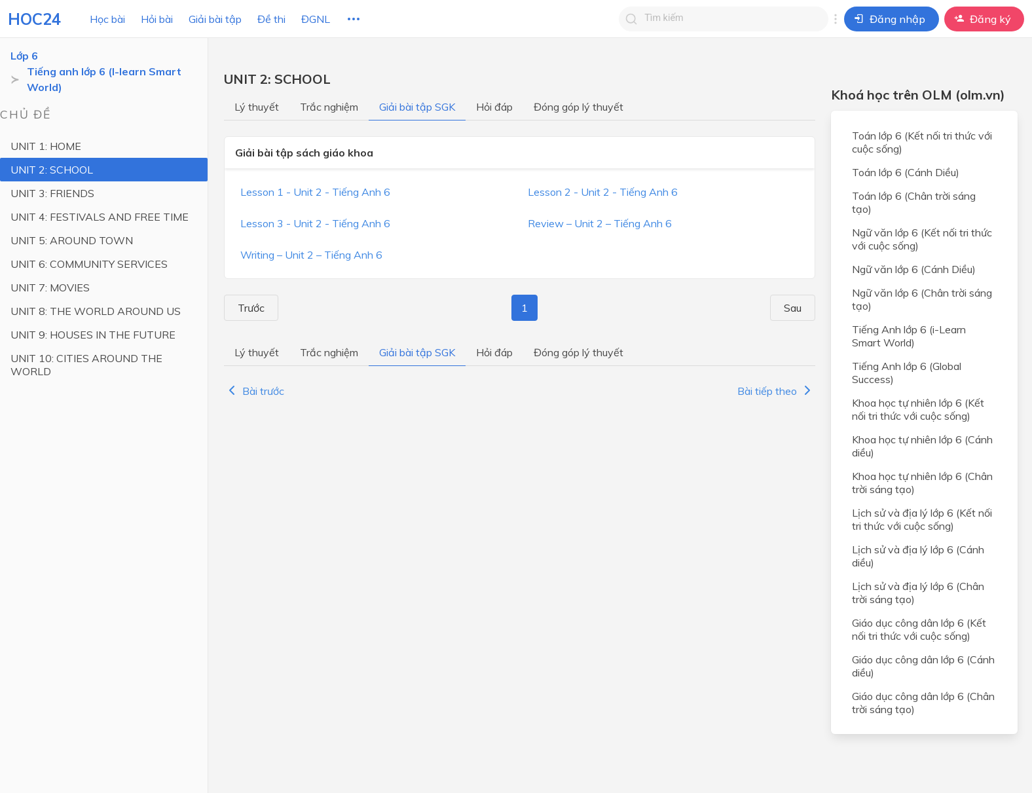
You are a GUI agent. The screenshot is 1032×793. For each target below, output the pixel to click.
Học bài (107, 19)
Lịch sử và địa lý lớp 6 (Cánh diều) (918, 556)
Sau (798, 307)
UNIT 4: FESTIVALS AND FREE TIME (99, 216)
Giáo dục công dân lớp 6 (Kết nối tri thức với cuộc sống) (919, 629)
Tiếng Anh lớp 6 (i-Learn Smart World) (909, 336)
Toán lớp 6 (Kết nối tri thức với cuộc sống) (922, 142)
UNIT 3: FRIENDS (52, 193)
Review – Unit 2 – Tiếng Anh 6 (600, 223)
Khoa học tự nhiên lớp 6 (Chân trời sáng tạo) (922, 483)
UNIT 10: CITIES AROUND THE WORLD (86, 365)
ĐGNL (315, 19)
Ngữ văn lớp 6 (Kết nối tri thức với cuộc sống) (922, 239)
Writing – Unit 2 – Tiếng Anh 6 (311, 254)
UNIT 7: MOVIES (50, 287)
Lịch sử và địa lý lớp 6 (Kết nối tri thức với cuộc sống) (922, 519)
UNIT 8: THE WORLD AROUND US (95, 311)
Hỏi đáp (494, 106)
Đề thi (271, 19)
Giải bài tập (215, 19)
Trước (245, 307)
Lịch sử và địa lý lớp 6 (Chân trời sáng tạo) (918, 593)
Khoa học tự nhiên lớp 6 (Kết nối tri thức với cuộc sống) (918, 409)
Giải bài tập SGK (417, 106)
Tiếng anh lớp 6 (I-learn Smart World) (104, 79)
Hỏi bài (157, 19)
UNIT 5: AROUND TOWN (71, 240)
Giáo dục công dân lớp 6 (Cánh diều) (923, 666)
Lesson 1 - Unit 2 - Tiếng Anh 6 (315, 191)
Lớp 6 (24, 55)
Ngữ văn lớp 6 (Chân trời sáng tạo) (922, 299)
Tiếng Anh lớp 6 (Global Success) (906, 373)
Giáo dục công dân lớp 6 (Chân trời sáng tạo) (923, 703)
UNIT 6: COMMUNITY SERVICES (89, 263)
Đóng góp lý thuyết (578, 106)
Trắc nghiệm (329, 106)
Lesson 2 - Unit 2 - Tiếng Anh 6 (603, 191)
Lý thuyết (256, 106)
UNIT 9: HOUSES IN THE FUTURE (92, 334)
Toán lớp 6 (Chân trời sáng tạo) (914, 202)
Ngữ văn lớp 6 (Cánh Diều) (914, 269)
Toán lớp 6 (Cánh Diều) (905, 172)
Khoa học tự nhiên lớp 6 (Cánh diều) (922, 446)
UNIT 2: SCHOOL (51, 169)
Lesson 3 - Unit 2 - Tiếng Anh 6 (315, 223)
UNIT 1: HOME (45, 146)
